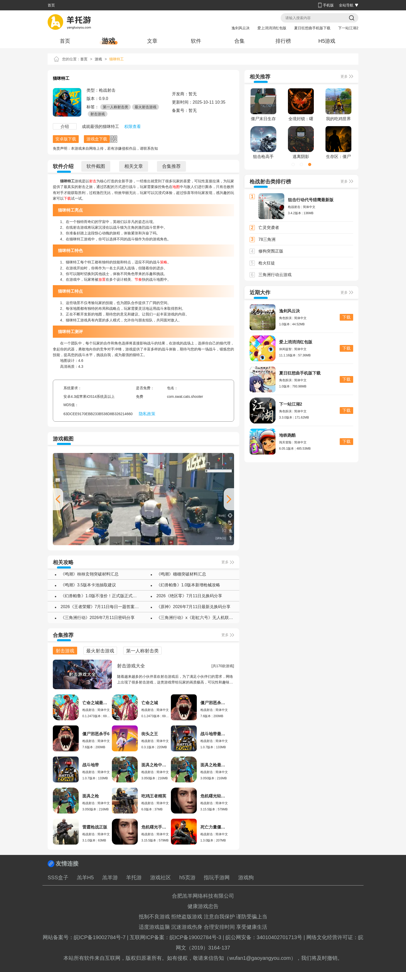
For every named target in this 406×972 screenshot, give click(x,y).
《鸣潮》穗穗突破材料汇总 (181, 574)
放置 (102, 279)
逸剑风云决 (240, 28)
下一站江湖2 (348, 28)
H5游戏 (326, 41)
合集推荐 (171, 166)
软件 (196, 41)
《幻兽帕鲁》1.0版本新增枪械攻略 (188, 585)
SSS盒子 (58, 877)
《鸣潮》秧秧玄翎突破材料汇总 (90, 574)
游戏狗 (246, 877)
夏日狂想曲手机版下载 (312, 28)
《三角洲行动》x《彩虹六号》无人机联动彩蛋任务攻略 (196, 617)
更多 (225, 562)
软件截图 (95, 166)
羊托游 (134, 877)
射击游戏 (97, 114)
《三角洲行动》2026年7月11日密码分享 (98, 617)
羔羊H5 (85, 877)
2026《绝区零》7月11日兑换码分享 (189, 596)
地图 (176, 187)
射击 (92, 181)
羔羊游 (110, 877)
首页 (51, 5)
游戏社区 (160, 877)
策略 (163, 262)
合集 (239, 41)
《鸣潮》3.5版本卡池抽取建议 (88, 585)
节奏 (138, 279)
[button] (229, 499)
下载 (67, 198)
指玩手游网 (217, 877)
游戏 (108, 41)
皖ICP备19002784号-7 (100, 937)
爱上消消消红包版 (271, 28)
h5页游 (187, 877)
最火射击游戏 (145, 107)
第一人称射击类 (115, 107)
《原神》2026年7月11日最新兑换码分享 (193, 606)
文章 (152, 41)
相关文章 (133, 166)
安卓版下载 (65, 139)
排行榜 (283, 41)
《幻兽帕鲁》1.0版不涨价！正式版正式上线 (101, 596)
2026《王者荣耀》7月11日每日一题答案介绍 (101, 606)
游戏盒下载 (96, 139)
